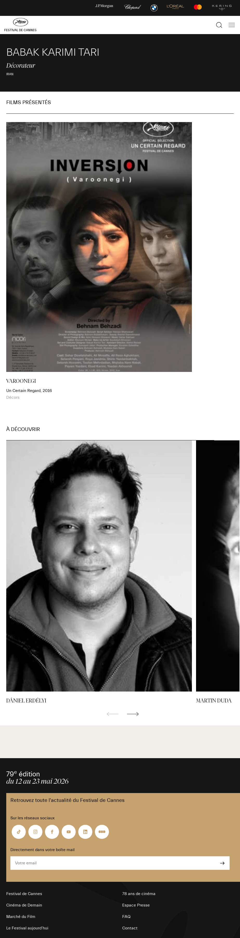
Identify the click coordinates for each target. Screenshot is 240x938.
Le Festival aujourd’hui (27, 928)
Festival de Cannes (24, 893)
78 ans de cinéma (138, 893)
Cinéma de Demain (24, 905)
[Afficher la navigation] (232, 25)
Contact (130, 928)
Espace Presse (136, 905)
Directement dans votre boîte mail (42, 849)
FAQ (126, 916)
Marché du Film (20, 916)
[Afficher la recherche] (219, 25)
